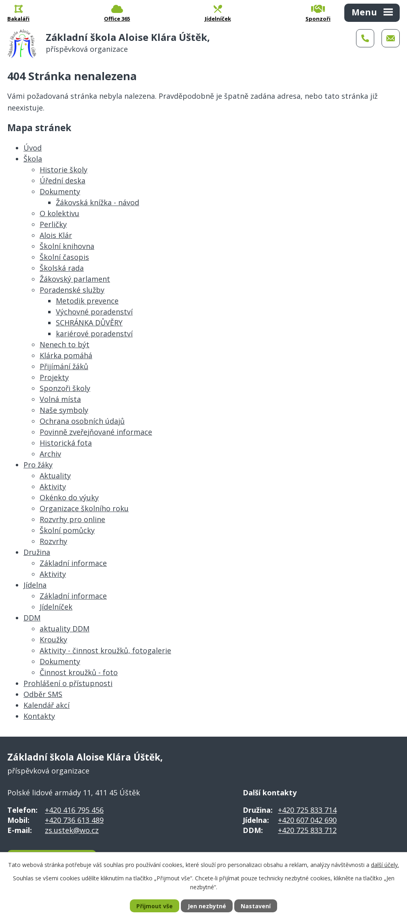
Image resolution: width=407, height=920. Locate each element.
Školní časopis (64, 257)
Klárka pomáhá (66, 355)
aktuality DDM (64, 628)
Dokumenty (60, 191)
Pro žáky (38, 465)
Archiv (50, 454)
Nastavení (256, 906)
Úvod (32, 148)
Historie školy (63, 169)
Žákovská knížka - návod (97, 202)
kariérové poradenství (94, 333)
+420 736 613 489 (74, 820)
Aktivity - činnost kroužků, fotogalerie (105, 650)
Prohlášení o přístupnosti (67, 683)
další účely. (385, 865)
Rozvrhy (53, 541)
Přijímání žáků (64, 366)
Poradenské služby (72, 290)
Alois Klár (56, 235)
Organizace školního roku (84, 508)
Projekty (54, 377)
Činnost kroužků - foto (79, 672)
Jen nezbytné (207, 906)
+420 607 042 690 (307, 820)
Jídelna (35, 585)
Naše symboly (64, 410)
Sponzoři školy (65, 388)
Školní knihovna (67, 246)
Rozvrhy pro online (72, 519)
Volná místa (60, 399)
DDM (31, 618)
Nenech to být (64, 344)
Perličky (53, 224)
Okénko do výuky (69, 497)
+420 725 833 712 (307, 830)
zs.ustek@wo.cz (72, 830)
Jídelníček (56, 607)
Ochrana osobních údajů (82, 421)
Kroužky (53, 639)
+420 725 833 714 (307, 810)
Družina (36, 552)
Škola (32, 159)
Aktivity (53, 486)
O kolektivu (59, 213)
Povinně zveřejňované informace (96, 432)
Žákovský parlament (75, 279)
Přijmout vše (154, 906)
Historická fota (66, 443)
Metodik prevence (87, 301)
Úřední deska (62, 180)
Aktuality (55, 475)
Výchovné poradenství (94, 312)
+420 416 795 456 (74, 810)
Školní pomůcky (67, 530)
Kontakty (39, 716)
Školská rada (62, 268)
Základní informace (73, 563)
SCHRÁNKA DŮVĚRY (89, 322)
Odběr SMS (42, 694)
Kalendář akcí (46, 705)
